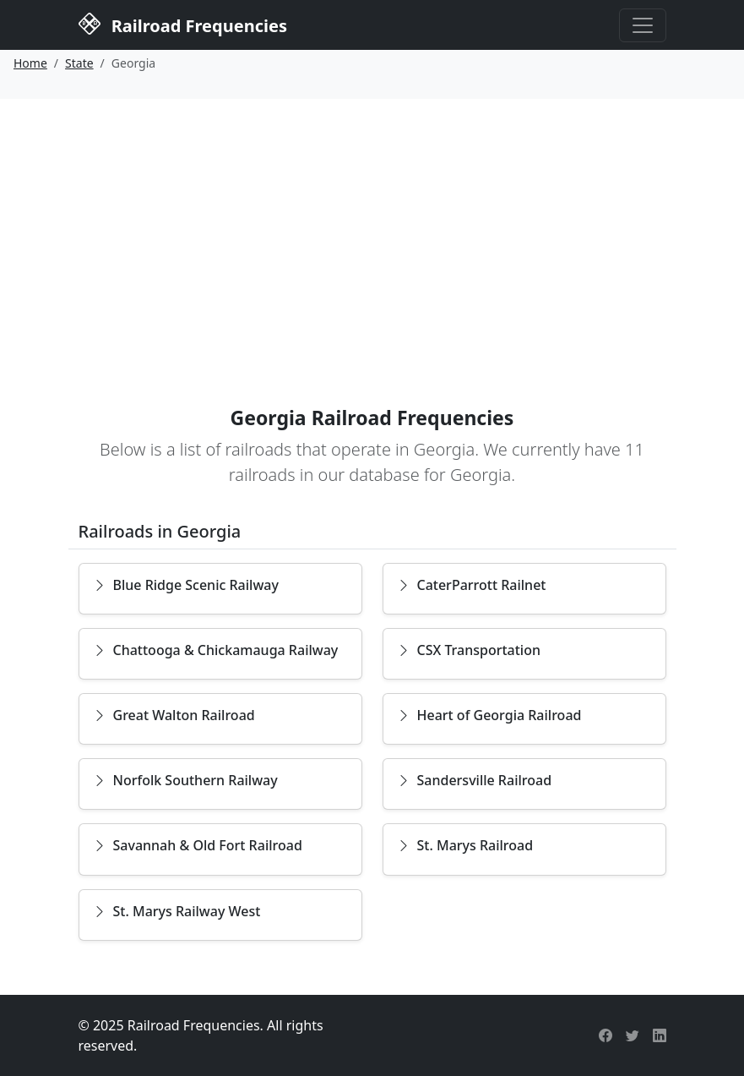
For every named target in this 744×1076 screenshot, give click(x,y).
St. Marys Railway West (177, 911)
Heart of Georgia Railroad (489, 715)
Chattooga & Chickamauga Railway (216, 650)
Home (30, 63)
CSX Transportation (469, 650)
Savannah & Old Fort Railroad (197, 845)
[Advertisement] (372, 225)
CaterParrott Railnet (471, 585)
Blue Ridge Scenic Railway (186, 585)
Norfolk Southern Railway (185, 780)
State (79, 63)
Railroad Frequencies (183, 23)
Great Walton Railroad (174, 715)
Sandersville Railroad (474, 780)
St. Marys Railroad (465, 845)
